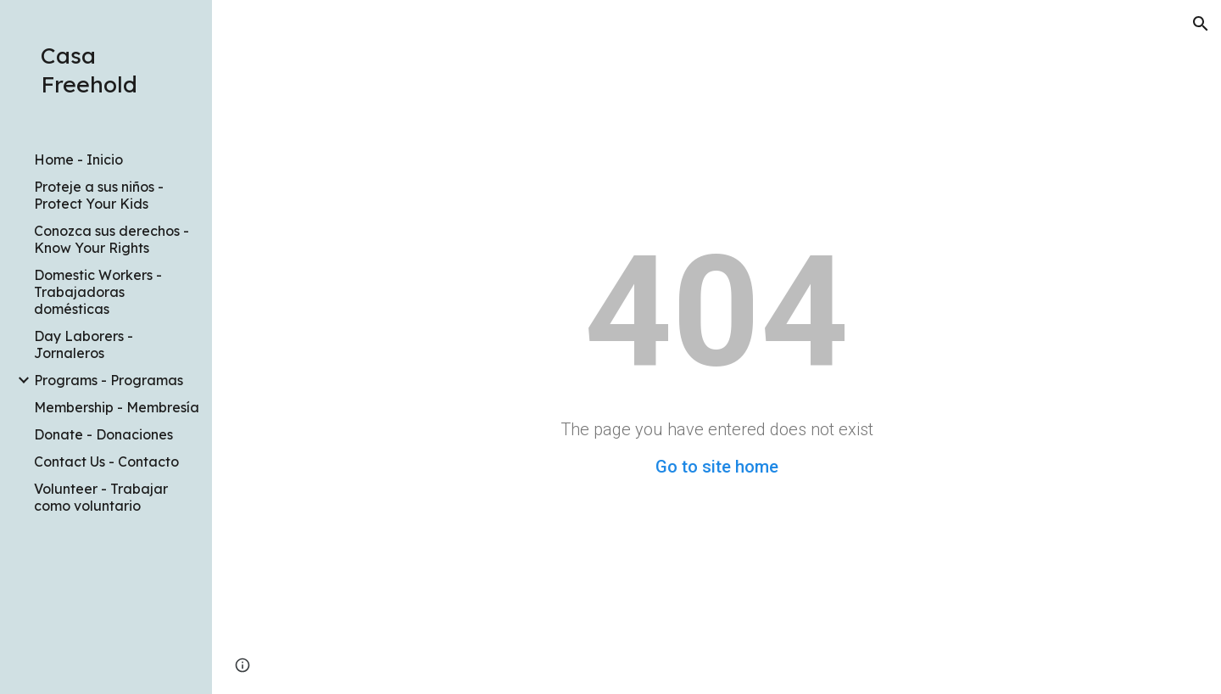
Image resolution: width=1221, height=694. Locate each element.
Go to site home (716, 466)
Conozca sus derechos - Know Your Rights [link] (111, 239)
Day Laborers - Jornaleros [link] (83, 344)
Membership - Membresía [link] (116, 407)
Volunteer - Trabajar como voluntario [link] (101, 497)
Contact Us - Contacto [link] (106, 461)
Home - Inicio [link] (78, 159)
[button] (1200, 23)
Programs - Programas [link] (108, 380)
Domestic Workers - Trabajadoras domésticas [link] (98, 291)
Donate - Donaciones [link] (103, 434)
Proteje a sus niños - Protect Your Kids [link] (99, 195)
